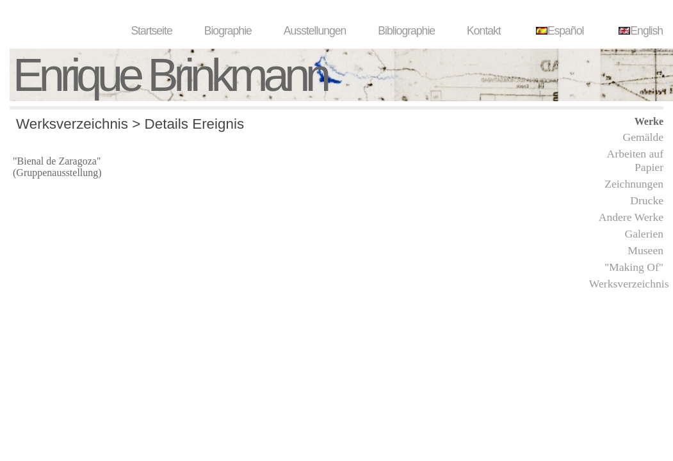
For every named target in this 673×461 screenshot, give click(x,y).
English (639, 30)
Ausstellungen (315, 30)
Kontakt (484, 30)
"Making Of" (633, 267)
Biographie (228, 30)
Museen (645, 250)
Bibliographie (406, 30)
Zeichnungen (633, 183)
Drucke (646, 200)
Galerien (643, 233)
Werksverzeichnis (629, 283)
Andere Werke (631, 217)
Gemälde (642, 137)
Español (558, 30)
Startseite (151, 30)
